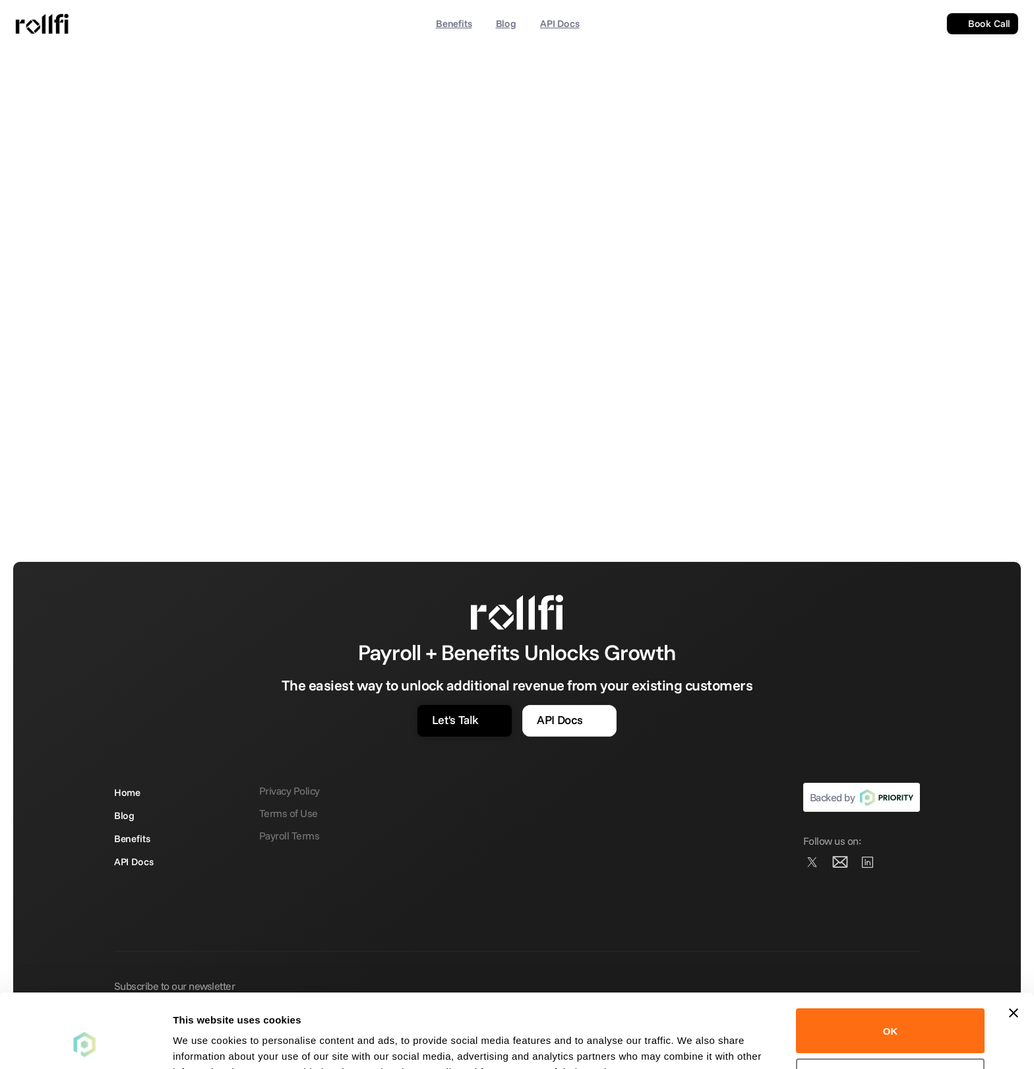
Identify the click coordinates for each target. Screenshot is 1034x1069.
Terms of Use (288, 813)
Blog (505, 23)
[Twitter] (812, 862)
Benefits (454, 23)
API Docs (560, 23)
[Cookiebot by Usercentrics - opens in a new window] (85, 1043)
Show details (203, 1043)
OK (890, 965)
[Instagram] (840, 862)
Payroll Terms (289, 835)
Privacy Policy (289, 790)
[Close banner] (1013, 947)
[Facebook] (868, 862)
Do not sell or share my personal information (890, 1015)
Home (127, 792)
